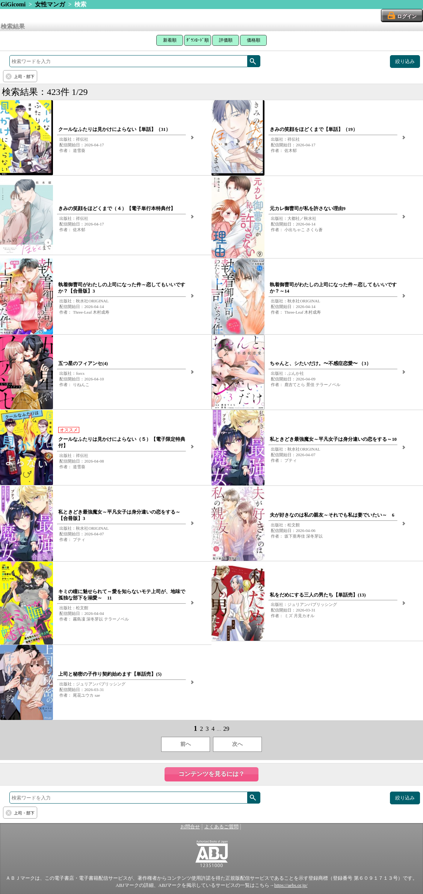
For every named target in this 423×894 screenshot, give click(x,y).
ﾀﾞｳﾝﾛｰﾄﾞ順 (197, 40)
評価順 (226, 40)
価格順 (253, 40)
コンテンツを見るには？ (211, 774)
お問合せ (190, 826)
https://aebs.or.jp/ (290, 885)
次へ (237, 744)
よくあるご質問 (221, 826)
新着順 (170, 40)
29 (226, 729)
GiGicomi (13, 4)
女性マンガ (50, 4)
